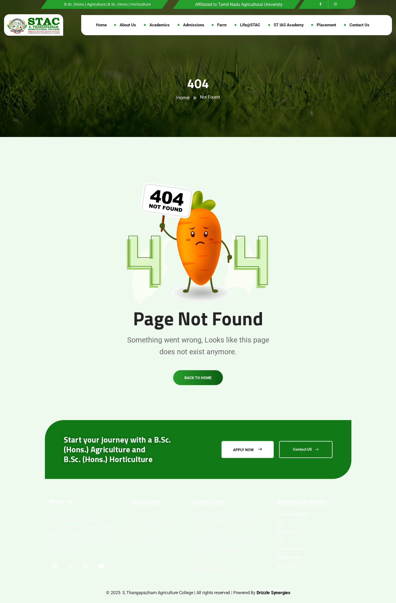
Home (183, 97)
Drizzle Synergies (273, 592)
